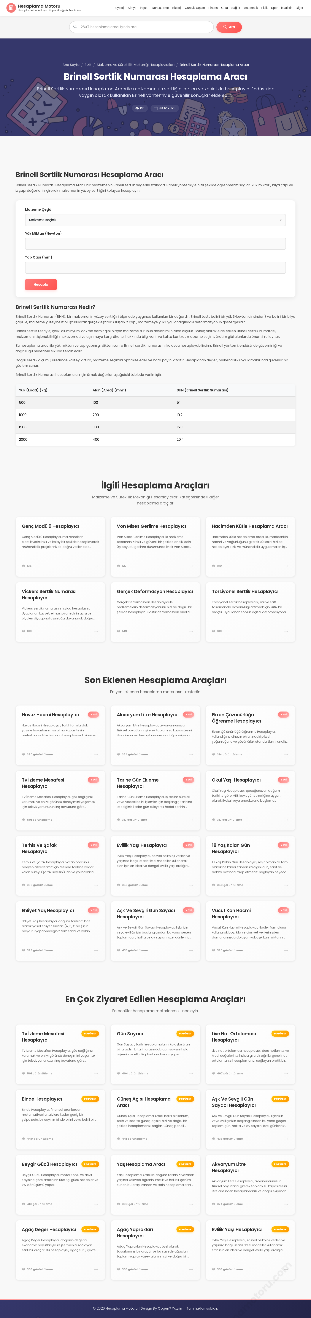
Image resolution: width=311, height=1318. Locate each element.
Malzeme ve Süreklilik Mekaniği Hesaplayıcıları (136, 64)
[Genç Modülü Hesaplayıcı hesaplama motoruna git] (60, 547)
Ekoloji (176, 8)
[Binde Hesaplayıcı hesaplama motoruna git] (60, 1120)
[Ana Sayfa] (44, 8)
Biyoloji (119, 8)
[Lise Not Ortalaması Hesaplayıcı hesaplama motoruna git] (250, 1054)
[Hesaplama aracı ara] (141, 27)
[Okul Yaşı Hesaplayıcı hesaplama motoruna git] (250, 801)
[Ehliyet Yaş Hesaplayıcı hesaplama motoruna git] (60, 931)
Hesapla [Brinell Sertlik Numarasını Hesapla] (41, 284)
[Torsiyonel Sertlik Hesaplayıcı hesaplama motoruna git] (250, 612)
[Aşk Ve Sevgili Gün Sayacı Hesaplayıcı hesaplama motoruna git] (155, 931)
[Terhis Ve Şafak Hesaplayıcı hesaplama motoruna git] (60, 866)
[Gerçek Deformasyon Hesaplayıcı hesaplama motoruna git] (155, 612)
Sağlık (235, 8)
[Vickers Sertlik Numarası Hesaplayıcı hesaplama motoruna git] (60, 612)
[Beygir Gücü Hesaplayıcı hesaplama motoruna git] (60, 1185)
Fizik (264, 8)
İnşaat (144, 8)
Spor (274, 8)
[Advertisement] (120, 159)
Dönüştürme (160, 8)
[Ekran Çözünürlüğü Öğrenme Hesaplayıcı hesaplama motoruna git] (250, 735)
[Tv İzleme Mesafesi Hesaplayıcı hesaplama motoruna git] (60, 801)
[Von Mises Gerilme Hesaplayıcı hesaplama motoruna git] (155, 547)
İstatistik (286, 8)
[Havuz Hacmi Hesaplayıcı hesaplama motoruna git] (60, 735)
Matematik (250, 8)
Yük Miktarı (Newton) (43, 233)
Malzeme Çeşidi (38, 209)
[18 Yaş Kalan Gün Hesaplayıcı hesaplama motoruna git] (250, 866)
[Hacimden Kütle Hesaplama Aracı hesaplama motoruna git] (250, 547)
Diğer (299, 8)
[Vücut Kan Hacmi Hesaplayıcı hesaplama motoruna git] (250, 931)
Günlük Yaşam (195, 8)
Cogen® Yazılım (170, 1308)
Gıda (224, 8)
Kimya (132, 8)
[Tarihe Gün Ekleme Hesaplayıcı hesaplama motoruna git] (155, 801)
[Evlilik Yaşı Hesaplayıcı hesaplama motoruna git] (155, 866)
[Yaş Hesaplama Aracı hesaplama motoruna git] (155, 1185)
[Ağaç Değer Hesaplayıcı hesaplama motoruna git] (60, 1250)
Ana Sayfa (70, 64)
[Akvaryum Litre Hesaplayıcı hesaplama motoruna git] (155, 735)
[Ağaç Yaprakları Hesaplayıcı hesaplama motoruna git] (155, 1250)
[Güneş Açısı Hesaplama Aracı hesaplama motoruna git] (155, 1120)
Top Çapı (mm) (38, 257)
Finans (213, 8)
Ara (229, 27)
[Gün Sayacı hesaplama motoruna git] (155, 1054)
